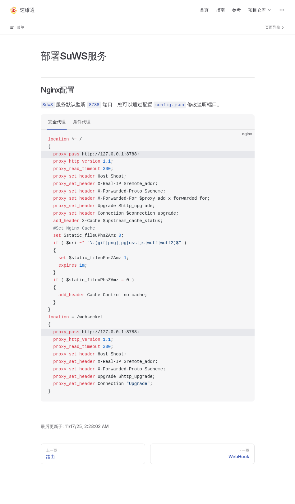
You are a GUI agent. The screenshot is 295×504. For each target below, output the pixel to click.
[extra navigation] (282, 10)
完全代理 (57, 121)
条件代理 (81, 121)
